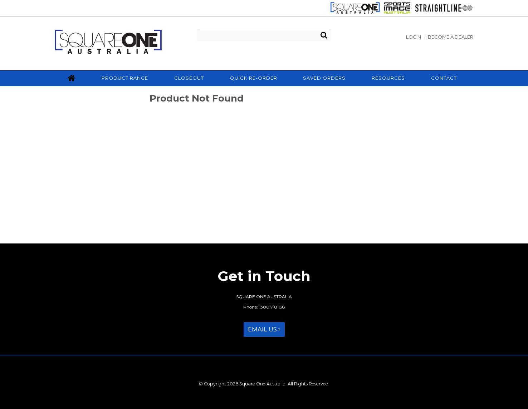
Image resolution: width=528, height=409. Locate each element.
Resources (388, 78)
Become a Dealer (450, 37)
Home (71, 78)
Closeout (189, 78)
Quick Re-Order (253, 78)
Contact (444, 78)
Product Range (125, 78)
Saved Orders (324, 78)
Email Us (264, 329)
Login (413, 37)
